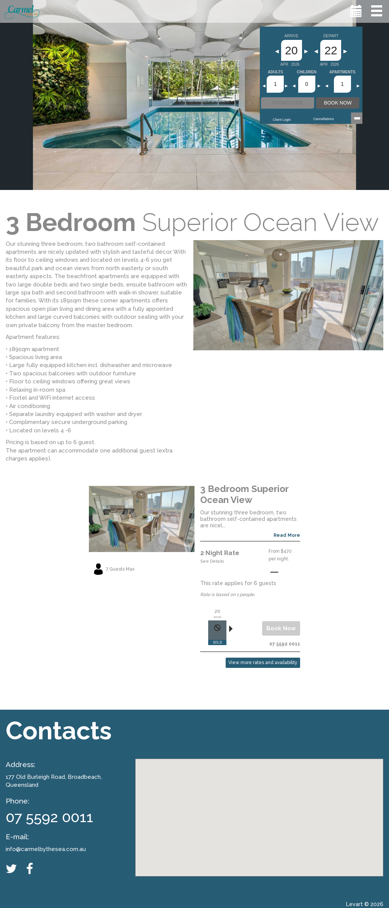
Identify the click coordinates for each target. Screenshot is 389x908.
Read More (287, 535)
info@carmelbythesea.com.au (46, 849)
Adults (275, 72)
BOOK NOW (338, 103)
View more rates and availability (262, 662)
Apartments (342, 72)
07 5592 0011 (49, 817)
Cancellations (323, 119)
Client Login (282, 120)
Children (306, 72)
